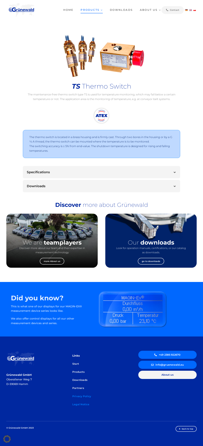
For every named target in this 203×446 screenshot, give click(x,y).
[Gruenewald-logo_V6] (21, 3)
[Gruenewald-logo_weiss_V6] (20, 352)
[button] (101, 172)
